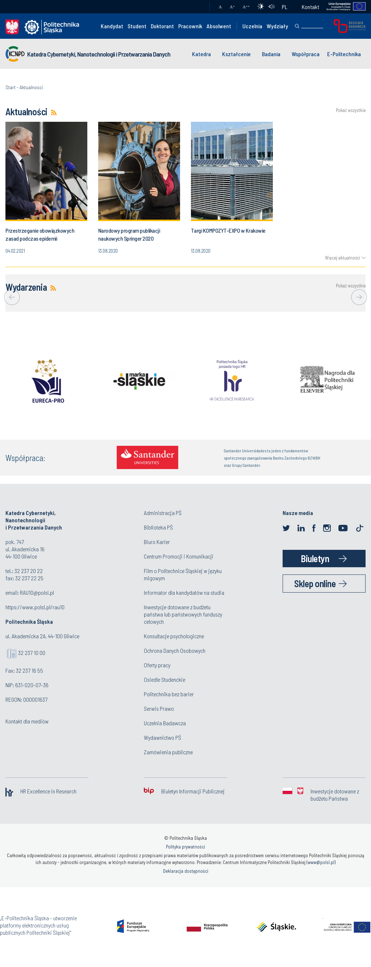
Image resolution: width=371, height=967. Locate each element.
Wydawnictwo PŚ (162, 737)
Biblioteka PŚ (158, 527)
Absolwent (219, 25)
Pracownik (190, 25)
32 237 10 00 (31, 652)
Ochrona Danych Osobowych (174, 650)
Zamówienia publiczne (168, 751)
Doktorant (162, 25)
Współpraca (306, 53)
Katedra (201, 53)
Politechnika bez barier (169, 693)
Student (137, 25)
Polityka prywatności (185, 847)
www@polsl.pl (321, 862)
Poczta (196, 7)
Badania (271, 53)
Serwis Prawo (159, 708)
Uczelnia (252, 25)
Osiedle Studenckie (164, 679)
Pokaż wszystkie (351, 110)
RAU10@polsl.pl (37, 592)
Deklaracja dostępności (185, 871)
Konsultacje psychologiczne (174, 635)
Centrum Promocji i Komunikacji (178, 556)
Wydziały (277, 25)
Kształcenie (236, 53)
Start (10, 87)
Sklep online (314, 583)
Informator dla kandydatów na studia (184, 592)
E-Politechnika (344, 53)
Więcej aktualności (342, 258)
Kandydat (112, 25)
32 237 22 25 (29, 577)
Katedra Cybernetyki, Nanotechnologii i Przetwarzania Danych (98, 54)
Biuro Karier (157, 541)
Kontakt (310, 6)
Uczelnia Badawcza (165, 722)
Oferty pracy (157, 664)
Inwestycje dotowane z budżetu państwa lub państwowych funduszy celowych (183, 614)
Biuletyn (315, 558)
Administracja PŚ (163, 512)
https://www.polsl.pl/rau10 (34, 606)
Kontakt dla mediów (27, 721)
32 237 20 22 (28, 570)
